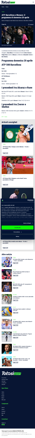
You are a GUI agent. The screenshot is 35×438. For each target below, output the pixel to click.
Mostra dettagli (27, 223)
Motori (3, 397)
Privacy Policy (4, 377)
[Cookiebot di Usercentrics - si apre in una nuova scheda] (27, 200)
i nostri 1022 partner (9, 207)
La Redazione (4, 382)
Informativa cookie (5, 379)
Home (3, 7)
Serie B (3, 409)
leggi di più (5, 153)
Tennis (7, 7)
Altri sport (3, 399)
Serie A (3, 407)
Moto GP (3, 413)
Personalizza (17, 232)
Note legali (3, 381)
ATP (3, 116)
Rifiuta (17, 236)
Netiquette (3, 384)
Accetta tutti (18, 227)
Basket (3, 395)
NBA (2, 415)
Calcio (3, 392)
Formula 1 (3, 411)
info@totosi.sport (24, 432)
